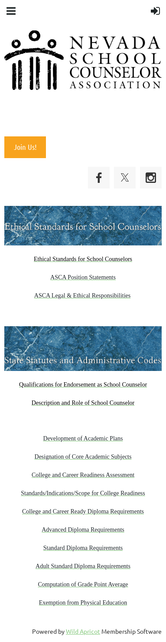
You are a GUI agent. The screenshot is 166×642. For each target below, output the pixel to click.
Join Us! (25, 147)
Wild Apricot (83, 631)
